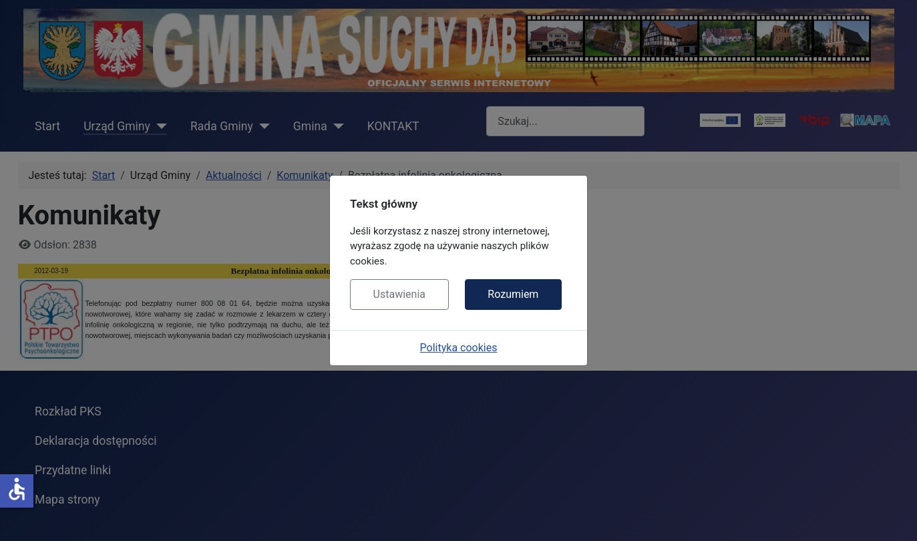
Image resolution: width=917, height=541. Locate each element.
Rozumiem (513, 294)
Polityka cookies (459, 347)
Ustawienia (399, 294)
